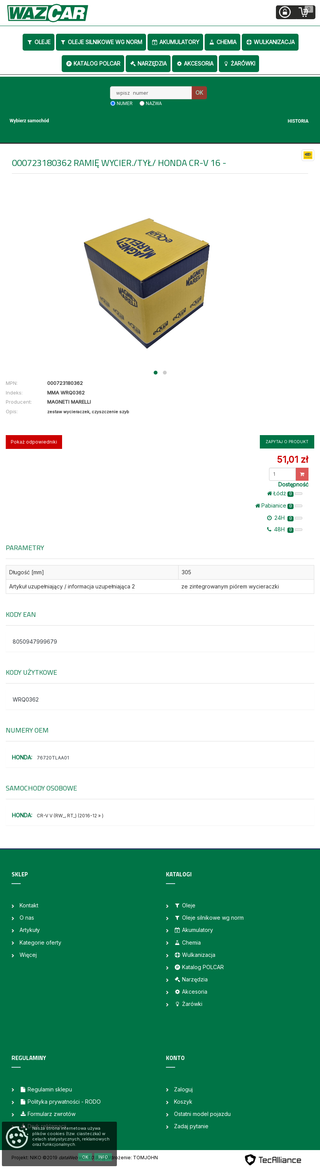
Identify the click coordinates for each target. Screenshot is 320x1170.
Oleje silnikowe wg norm (101, 42)
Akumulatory (175, 42)
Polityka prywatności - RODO (60, 1101)
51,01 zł (292, 459)
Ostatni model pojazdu (202, 1114)
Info (103, 1157)
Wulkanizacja (270, 42)
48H (284, 529)
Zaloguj (183, 1089)
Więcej (28, 954)
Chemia (222, 42)
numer (125, 103)
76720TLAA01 (53, 758)
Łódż (284, 493)
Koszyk (183, 1101)
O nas (27, 917)
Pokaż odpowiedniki (34, 442)
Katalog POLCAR (93, 63)
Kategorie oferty (40, 942)
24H (284, 517)
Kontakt (29, 905)
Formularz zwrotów (47, 1114)
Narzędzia (148, 63)
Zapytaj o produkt (287, 441)
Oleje (38, 42)
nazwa (154, 103)
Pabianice (278, 505)
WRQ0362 (26, 699)
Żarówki (239, 63)
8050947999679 (35, 641)
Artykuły (30, 930)
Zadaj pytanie (191, 1126)
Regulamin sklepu (46, 1089)
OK (199, 92)
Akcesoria (194, 63)
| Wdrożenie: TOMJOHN (130, 1157)
